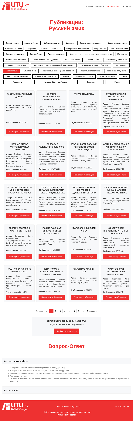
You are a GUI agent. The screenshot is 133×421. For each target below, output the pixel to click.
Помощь (99, 6)
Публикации (112, 6)
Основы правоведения (16, 65)
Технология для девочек (117, 71)
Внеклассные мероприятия (91, 43)
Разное (117, 82)
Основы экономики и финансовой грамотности (53, 65)
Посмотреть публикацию (19, 132)
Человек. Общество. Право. (55, 82)
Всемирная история (13, 49)
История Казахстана (119, 49)
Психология (121, 65)
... (69, 311)
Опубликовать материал (66, 331)
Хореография (18, 82)
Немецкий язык (93, 60)
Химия (124, 76)
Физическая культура (84, 76)
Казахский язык (36, 54)
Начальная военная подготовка (46, 60)
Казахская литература (15, 54)
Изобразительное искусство (77, 49)
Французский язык (107, 76)
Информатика (100, 49)
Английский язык (31, 43)
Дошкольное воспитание (51, 49)
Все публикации (12, 43)
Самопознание (30, 71)
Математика (122, 54)
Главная (89, 6)
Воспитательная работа (117, 43)
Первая (39, 311)
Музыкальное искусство (16, 60)
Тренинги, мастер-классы (45, 76)
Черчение (91, 82)
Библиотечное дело (52, 43)
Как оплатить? (11, 390)
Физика (66, 76)
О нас (57, 406)
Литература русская (56, 54)
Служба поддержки (71, 406)
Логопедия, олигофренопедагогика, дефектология (91, 54)
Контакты (126, 6)
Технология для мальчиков (17, 76)
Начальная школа (72, 60)
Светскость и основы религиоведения (58, 71)
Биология (70, 43)
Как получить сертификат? (17, 361)
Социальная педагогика (90, 71)
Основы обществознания (116, 60)
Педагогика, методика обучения (94, 65)
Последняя (92, 311)
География (31, 49)
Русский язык (11, 71)
